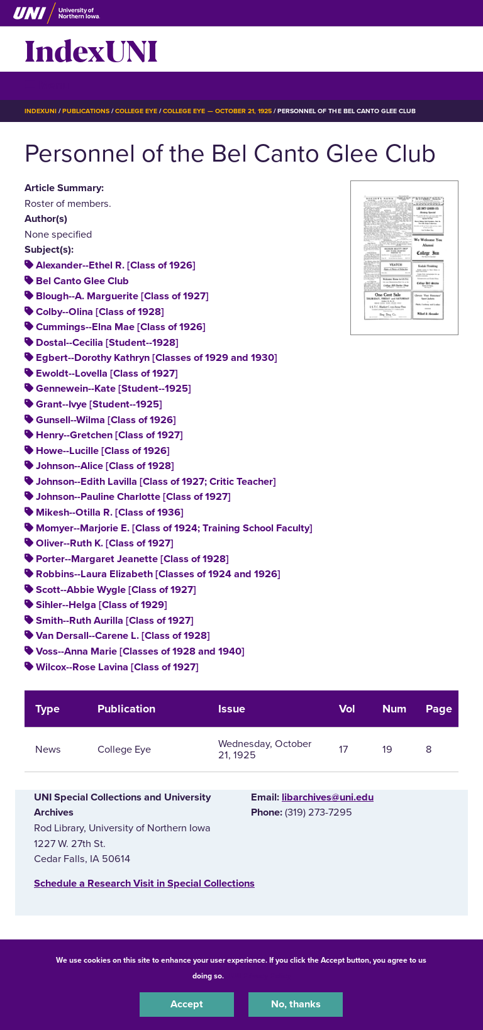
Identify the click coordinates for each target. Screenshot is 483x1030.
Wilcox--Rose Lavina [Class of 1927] (117, 667)
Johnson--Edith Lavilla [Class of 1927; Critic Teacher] (156, 481)
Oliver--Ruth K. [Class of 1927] (105, 543)
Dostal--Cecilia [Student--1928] (107, 342)
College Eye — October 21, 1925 (217, 111)
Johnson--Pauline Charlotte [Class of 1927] (133, 496)
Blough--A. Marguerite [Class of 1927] (122, 296)
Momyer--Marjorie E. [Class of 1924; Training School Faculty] (174, 528)
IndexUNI (91, 49)
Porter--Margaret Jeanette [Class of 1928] (132, 559)
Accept (186, 1004)
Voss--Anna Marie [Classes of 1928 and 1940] (140, 651)
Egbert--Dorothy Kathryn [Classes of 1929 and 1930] (156, 358)
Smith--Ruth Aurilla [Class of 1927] (115, 620)
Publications (85, 111)
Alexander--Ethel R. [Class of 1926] (116, 265)
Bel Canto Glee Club (82, 281)
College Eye (136, 111)
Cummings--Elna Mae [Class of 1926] (121, 327)
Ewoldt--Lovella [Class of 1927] (107, 373)
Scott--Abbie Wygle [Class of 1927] (116, 590)
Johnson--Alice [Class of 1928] (105, 466)
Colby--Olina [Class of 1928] (100, 312)
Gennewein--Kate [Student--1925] (113, 388)
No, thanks (296, 1004)
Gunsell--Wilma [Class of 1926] (106, 420)
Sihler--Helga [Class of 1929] (101, 605)
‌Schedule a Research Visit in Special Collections (144, 883)
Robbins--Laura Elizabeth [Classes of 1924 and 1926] (158, 574)
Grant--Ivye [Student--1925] (99, 404)
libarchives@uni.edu (328, 797)
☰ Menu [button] (47, 85)
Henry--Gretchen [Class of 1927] (109, 435)
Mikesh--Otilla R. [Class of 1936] (110, 512)
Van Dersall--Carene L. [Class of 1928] (123, 635)
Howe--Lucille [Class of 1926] (103, 451)
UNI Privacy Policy (259, 976)
